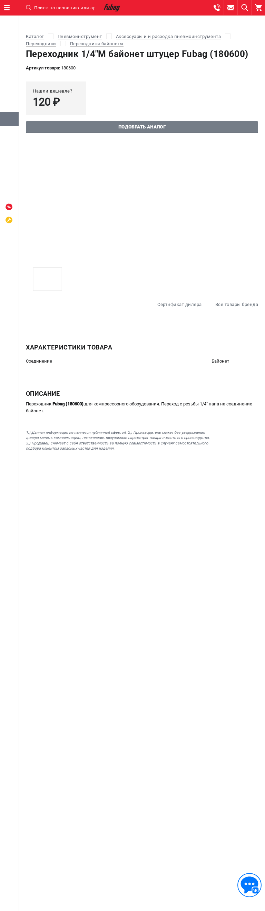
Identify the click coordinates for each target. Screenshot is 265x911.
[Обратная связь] (249, 885)
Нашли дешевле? (52, 91)
